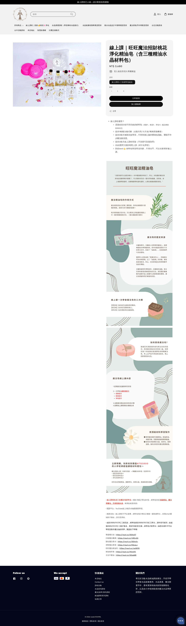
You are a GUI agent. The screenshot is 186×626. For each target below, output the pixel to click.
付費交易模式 (54, 30)
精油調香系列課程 (102, 596)
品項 (111, 77)
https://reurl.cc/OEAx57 (126, 535)
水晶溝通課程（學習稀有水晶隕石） (66, 25)
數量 (111, 87)
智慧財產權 (41, 30)
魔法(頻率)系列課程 (102, 592)
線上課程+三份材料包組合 (122, 82)
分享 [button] (112, 111)
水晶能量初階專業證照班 (92, 25)
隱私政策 (93, 621)
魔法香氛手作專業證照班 (139, 25)
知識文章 (98, 599)
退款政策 (101, 621)
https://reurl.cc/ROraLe (128, 545)
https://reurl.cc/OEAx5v (128, 542)
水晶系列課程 (100, 589)
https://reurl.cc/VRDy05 (128, 538)
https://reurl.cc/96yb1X (126, 552)
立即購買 (136, 98)
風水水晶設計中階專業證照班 (115, 25)
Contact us (99, 582)
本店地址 (31, 30)
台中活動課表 (19, 30)
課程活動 (98, 585)
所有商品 (17, 25)
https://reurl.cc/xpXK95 (130, 548)
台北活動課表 (157, 25)
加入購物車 (136, 104)
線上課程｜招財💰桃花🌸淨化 (37, 25)
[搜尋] (72, 14)
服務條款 (85, 621)
